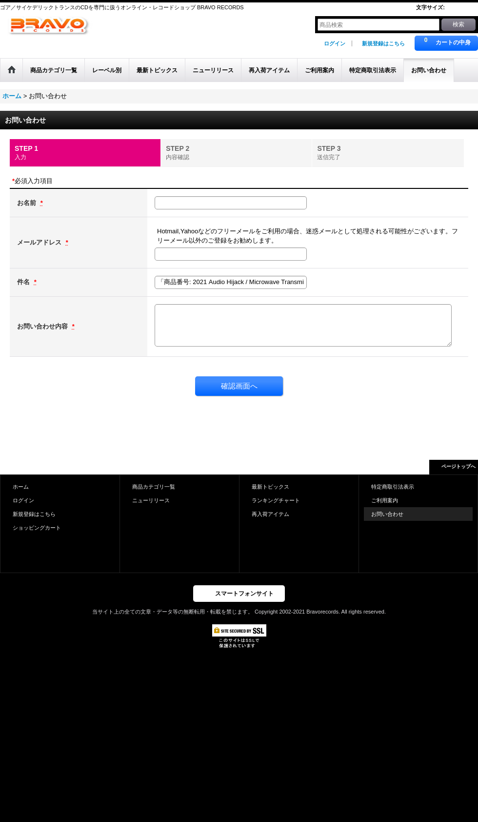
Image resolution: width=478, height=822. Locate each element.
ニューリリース (151, 500)
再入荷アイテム (270, 514)
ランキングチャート (276, 500)
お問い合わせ (387, 514)
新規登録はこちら (383, 43)
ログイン (334, 43)
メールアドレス (40, 242)
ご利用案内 (384, 500)
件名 (24, 282)
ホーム (21, 487)
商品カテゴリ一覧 (153, 487)
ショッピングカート (37, 528)
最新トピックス (270, 487)
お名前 (27, 202)
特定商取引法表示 (392, 487)
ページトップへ (458, 466)
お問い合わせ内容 (43, 326)
